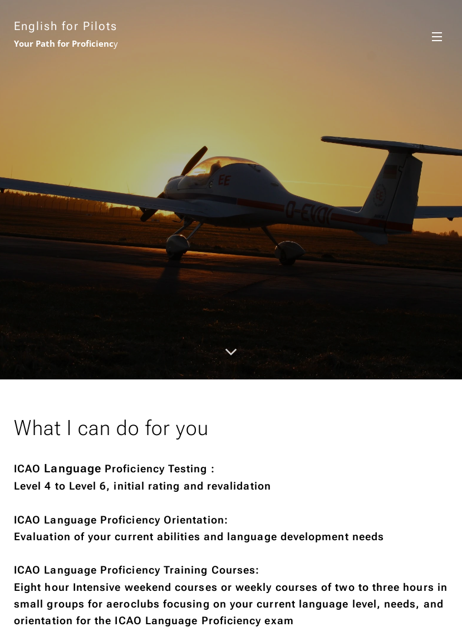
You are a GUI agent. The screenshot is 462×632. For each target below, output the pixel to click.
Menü (437, 36)
